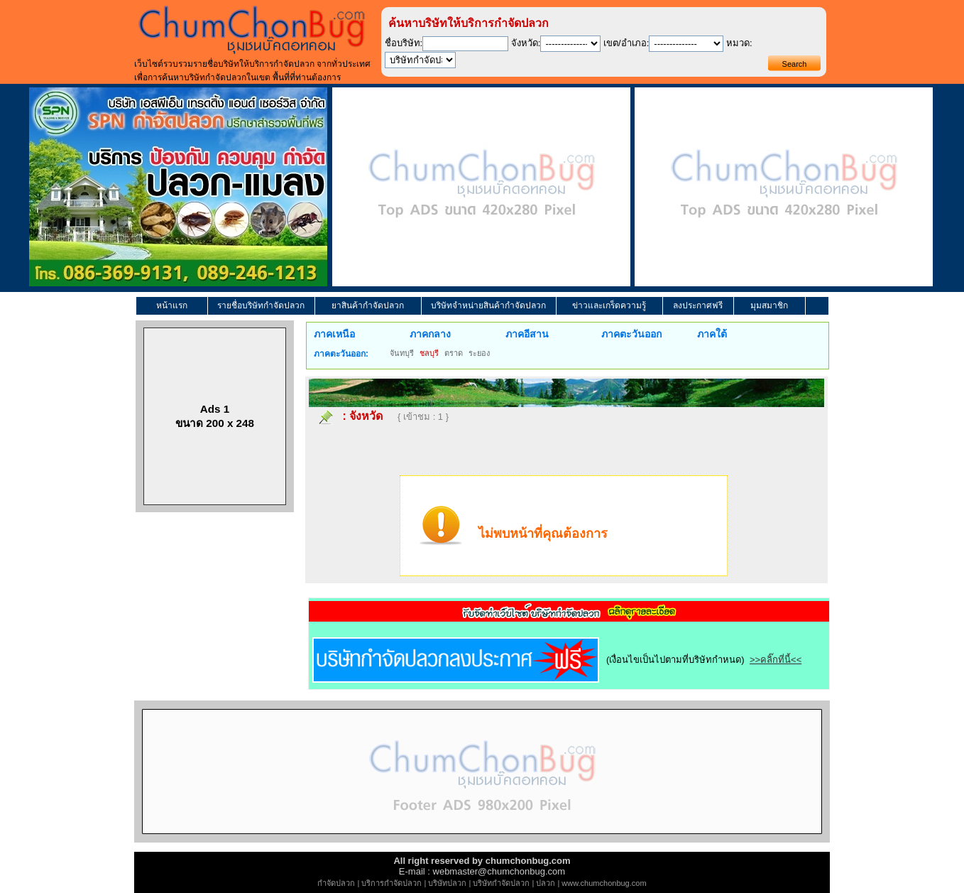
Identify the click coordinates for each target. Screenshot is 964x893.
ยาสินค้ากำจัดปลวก (368, 305)
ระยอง (479, 353)
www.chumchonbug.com (604, 883)
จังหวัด (366, 416)
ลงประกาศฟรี (698, 305)
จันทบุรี (402, 353)
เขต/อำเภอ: (626, 43)
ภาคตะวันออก (631, 334)
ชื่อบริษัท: (404, 43)
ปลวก (545, 883)
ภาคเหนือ (334, 334)
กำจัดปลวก (336, 883)
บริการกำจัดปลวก (391, 883)
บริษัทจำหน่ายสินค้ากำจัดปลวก (488, 305)
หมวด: (739, 43)
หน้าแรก (171, 305)
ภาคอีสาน (527, 334)
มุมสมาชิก (769, 305)
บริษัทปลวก (447, 883)
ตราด (453, 353)
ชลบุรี (429, 353)
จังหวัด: (526, 43)
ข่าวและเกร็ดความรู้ (609, 305)
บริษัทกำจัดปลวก (501, 883)
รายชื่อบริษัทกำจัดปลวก (261, 305)
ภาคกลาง (430, 334)
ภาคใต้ (712, 334)
